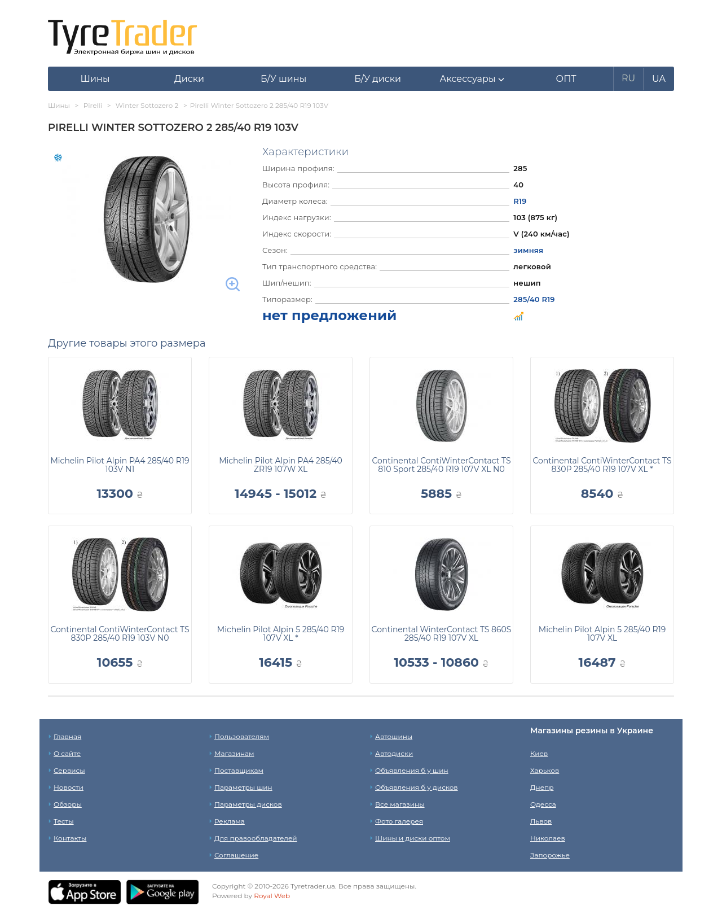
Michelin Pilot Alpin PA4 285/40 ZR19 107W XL (280, 465)
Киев (539, 753)
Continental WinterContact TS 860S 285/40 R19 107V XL (442, 633)
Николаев (547, 838)
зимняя (528, 250)
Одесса (543, 804)
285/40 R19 (533, 299)
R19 (519, 200)
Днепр (541, 787)
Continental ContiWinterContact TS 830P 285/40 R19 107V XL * (601, 465)
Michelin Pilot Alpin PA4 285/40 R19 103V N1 (119, 465)
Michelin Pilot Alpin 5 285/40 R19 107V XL (602, 633)
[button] (472, 79)
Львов (541, 821)
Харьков (544, 770)
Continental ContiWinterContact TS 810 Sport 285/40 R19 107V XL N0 (441, 465)
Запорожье (550, 855)
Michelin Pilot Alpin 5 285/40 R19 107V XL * (280, 633)
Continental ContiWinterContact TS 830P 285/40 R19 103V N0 (119, 633)
